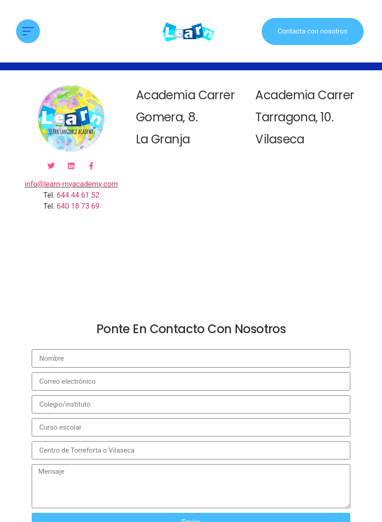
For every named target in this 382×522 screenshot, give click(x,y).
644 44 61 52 (78, 195)
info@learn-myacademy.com (71, 184)
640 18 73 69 (78, 206)
